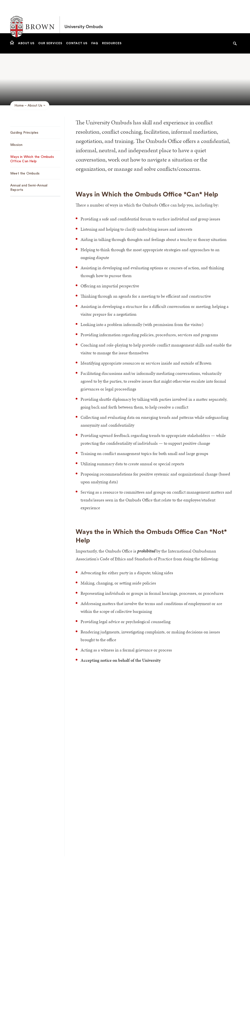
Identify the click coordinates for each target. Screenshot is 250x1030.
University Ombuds (83, 16)
